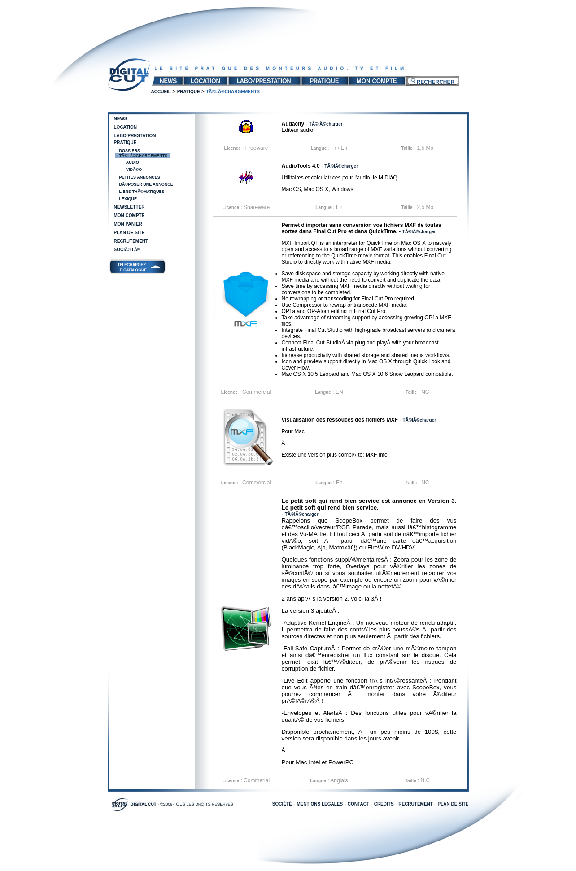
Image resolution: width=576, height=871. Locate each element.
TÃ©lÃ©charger (326, 124)
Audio (132, 162)
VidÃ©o (133, 169)
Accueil (161, 91)
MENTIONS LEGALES (320, 803)
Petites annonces (139, 177)
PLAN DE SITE (453, 803)
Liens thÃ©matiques (142, 191)
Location (125, 127)
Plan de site (129, 232)
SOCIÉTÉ (282, 803)
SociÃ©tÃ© (127, 249)
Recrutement (131, 241)
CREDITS (384, 803)
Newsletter (129, 207)
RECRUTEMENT (415, 803)
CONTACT (358, 803)
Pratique (188, 91)
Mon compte (129, 215)
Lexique (128, 198)
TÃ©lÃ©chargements (143, 155)
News (120, 118)
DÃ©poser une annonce (146, 184)
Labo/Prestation (135, 135)
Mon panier (128, 224)
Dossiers (129, 150)
